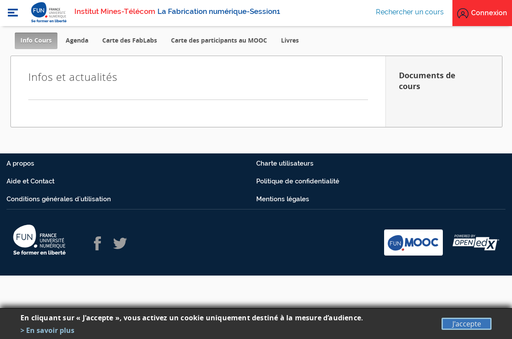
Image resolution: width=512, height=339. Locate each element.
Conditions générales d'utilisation (59, 199)
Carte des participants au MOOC (219, 40)
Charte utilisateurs (285, 163)
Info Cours (38, 42)
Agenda (77, 40)
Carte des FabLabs (129, 40)
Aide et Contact (30, 181)
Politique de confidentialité (297, 181)
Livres (290, 40)
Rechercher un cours (410, 12)
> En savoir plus (47, 330)
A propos (20, 163)
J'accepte (466, 324)
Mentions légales (282, 199)
